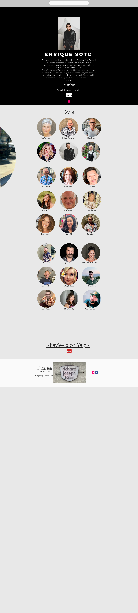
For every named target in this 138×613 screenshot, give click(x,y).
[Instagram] (69, 101)
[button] (76, 3)
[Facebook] (96, 372)
